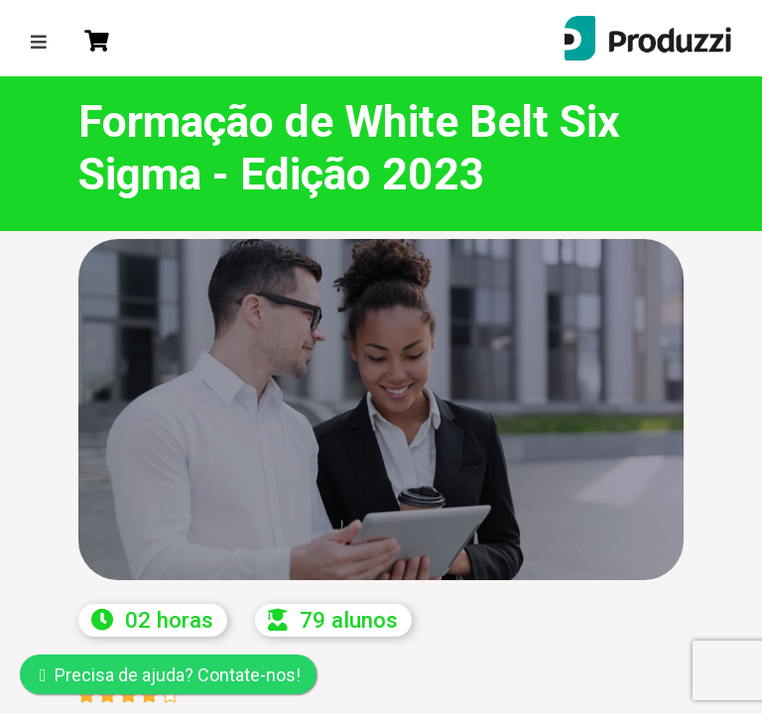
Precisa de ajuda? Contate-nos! (170, 674)
